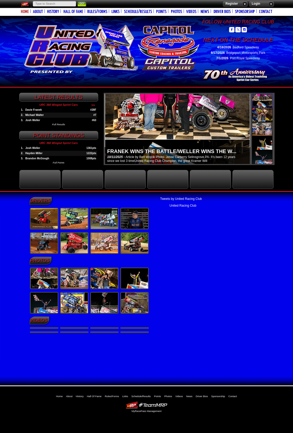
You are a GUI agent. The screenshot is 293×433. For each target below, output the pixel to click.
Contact (265, 12)
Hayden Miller (34, 153)
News (205, 12)
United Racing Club (97, 46)
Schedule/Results (138, 12)
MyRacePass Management (146, 411)
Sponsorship (245, 12)
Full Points (58, 162)
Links (115, 12)
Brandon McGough (37, 158)
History (53, 12)
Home (25, 12)
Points (161, 12)
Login (261, 4)
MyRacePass (146, 405)
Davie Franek (33, 109)
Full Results (58, 124)
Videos (191, 12)
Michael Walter (34, 115)
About (38, 12)
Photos (176, 12)
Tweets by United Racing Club (181, 199)
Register (235, 4)
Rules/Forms (97, 12)
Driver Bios (222, 12)
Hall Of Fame (73, 12)
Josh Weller (32, 120)
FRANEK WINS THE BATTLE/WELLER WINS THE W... (171, 151)
